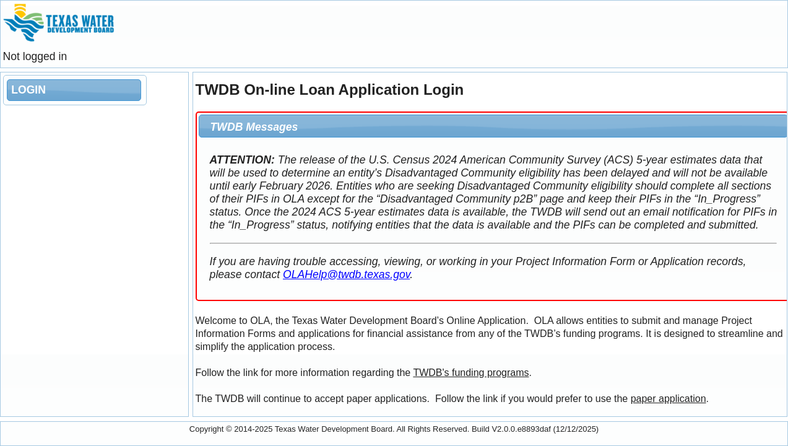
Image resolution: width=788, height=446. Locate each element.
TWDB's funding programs (471, 372)
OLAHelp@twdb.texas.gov (346, 274)
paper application (668, 398)
